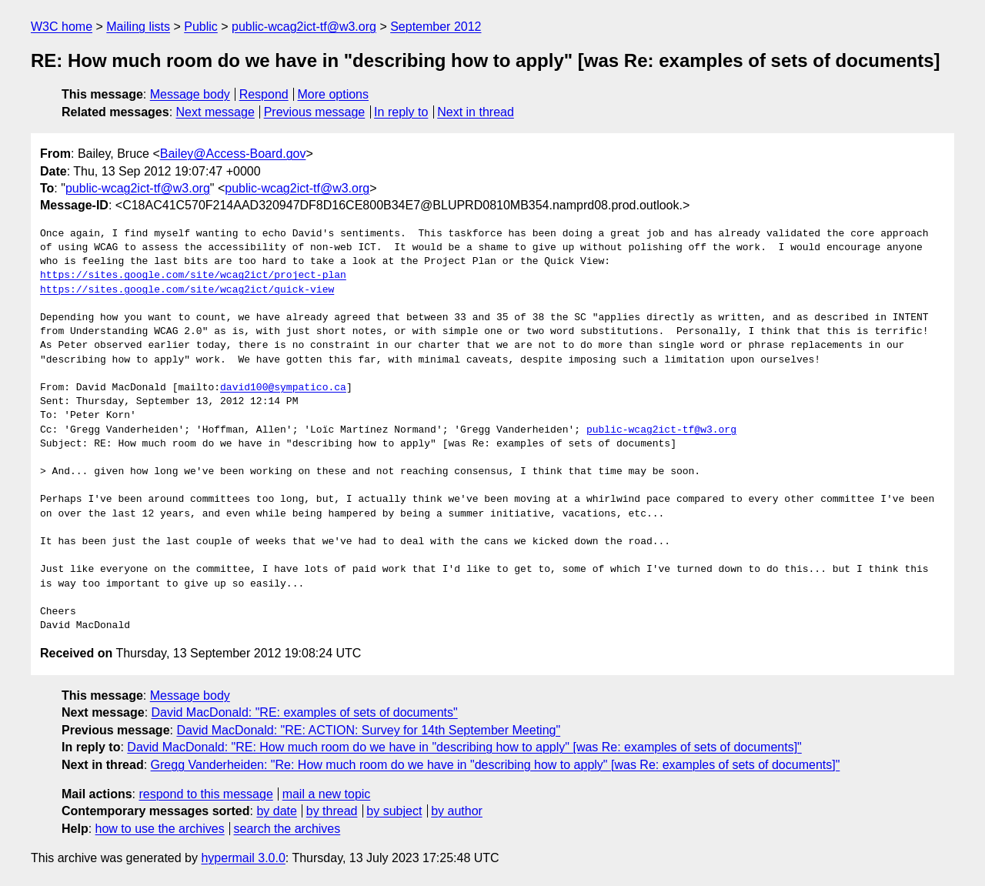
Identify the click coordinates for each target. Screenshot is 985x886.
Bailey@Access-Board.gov (233, 153)
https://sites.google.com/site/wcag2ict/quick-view (187, 290)
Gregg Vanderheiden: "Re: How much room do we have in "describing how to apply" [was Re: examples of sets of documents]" (495, 764)
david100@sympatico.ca (283, 388)
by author (456, 810)
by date (276, 810)
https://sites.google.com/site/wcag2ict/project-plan (193, 276)
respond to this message (205, 794)
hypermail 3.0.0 (243, 857)
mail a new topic (326, 794)
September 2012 (435, 26)
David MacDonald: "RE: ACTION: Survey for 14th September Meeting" (368, 730)
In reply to (401, 112)
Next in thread (475, 112)
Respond (264, 94)
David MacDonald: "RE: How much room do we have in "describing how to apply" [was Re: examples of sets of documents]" (464, 747)
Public (201, 26)
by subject (394, 810)
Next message (215, 112)
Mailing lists (138, 26)
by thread (332, 810)
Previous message (315, 112)
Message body (190, 94)
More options (333, 94)
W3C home (61, 26)
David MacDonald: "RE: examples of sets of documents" (305, 712)
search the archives (287, 828)
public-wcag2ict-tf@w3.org (304, 26)
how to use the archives (160, 828)
